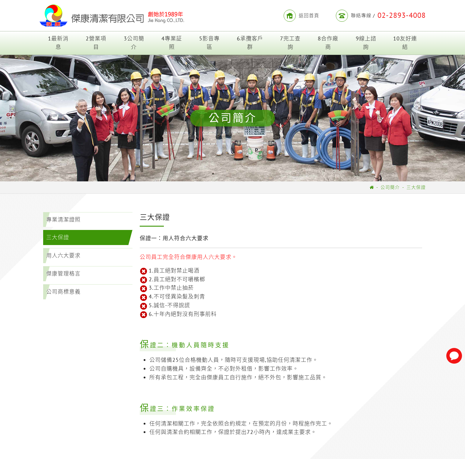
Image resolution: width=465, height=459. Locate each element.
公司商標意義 (63, 291)
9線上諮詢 (366, 43)
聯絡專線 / (381, 16)
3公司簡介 (134, 43)
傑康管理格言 (63, 273)
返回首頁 (301, 16)
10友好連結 (405, 43)
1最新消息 (58, 43)
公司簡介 (390, 187)
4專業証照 (171, 43)
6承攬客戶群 (250, 43)
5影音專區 (209, 43)
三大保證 (416, 187)
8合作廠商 (328, 43)
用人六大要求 (63, 255)
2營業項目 (96, 43)
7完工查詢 (290, 43)
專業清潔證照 (63, 219)
